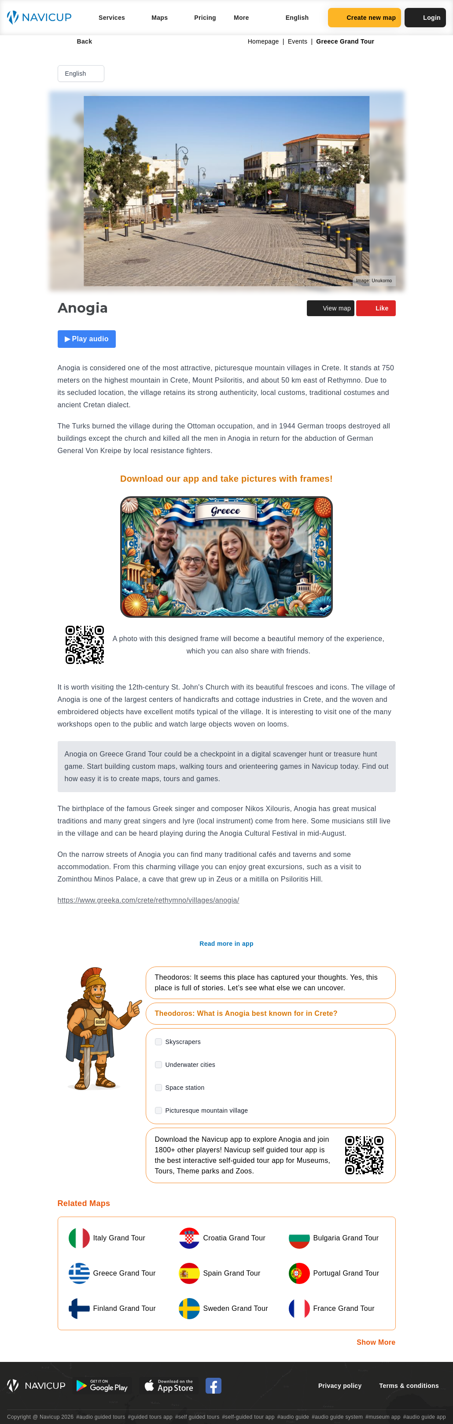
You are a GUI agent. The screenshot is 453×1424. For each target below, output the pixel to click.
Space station (185, 1087)
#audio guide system (337, 1417)
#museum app (383, 1417)
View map (330, 308)
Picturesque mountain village (207, 1110)
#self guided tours (197, 1417)
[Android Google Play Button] (102, 1385)
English (82, 73)
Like (375, 308)
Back (78, 41)
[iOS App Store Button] (169, 1385)
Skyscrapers (183, 1041)
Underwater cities (191, 1064)
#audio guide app (424, 1417)
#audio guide (293, 1417)
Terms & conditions (409, 1385)
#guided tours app (150, 1417)
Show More (376, 1342)
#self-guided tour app (248, 1417)
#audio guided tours (100, 1417)
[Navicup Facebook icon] (213, 1386)
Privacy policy (340, 1385)
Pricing (205, 17)
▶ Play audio (87, 339)
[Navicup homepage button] (42, 18)
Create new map (364, 17)
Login (425, 17)
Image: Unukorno (374, 280)
